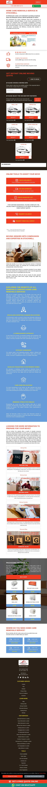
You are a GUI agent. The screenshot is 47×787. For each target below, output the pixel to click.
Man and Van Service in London (23, 725)
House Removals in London (23, 720)
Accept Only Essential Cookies (34, 776)
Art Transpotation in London (23, 745)
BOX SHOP (23, 577)
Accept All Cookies (12, 776)
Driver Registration (23, 769)
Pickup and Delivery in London (23, 743)
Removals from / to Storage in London (23, 741)
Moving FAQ (23, 447)
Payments (23, 763)
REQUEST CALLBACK (25, 214)
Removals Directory (23, 708)
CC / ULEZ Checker (23, 765)
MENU (38, 2)
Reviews (23, 688)
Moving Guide (23, 475)
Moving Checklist (23, 502)
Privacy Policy (42, 773)
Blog (23, 701)
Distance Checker (23, 767)
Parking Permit (23, 710)
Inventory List (23, 760)
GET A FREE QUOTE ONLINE (23, 781)
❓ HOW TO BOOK (34, 79)
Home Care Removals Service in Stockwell (16, 230)
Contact (23, 684)
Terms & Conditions (23, 693)
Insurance (23, 695)
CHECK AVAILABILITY (23, 181)
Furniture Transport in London (23, 739)
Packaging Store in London (23, 730)
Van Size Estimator (23, 758)
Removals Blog (23, 529)
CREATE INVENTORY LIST (23, 198)
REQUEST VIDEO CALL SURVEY (25, 221)
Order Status (23, 756)
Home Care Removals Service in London (17, 229)
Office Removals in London (23, 723)
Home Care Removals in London (23, 734)
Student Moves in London (23, 736)
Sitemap (23, 712)
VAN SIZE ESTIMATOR (23, 190)
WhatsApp (37, 6)
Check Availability (23, 754)
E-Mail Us (23, 673)
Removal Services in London (23, 718)
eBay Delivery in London (23, 748)
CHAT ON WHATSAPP (25, 785)
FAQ (23, 686)
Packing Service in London (23, 727)
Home (8, 229)
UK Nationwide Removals (23, 732)
